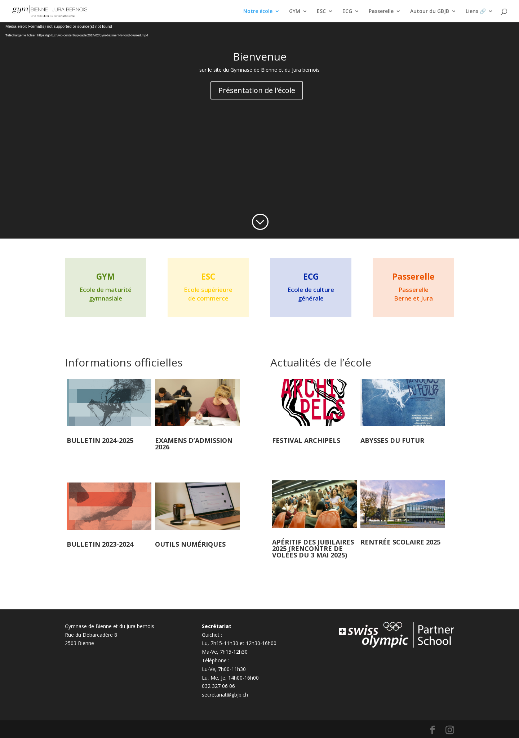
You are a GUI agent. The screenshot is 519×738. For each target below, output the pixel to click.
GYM (294, 11)
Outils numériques (190, 544)
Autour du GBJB (429, 11)
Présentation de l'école (256, 90)
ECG (347, 11)
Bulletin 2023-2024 (100, 544)
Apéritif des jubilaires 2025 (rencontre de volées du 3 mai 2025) (313, 548)
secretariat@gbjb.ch (225, 694)
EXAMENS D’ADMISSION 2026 (193, 443)
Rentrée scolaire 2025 (400, 542)
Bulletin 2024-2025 (100, 440)
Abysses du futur (392, 440)
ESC (321, 11)
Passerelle (381, 11)
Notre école (257, 11)
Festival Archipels (306, 440)
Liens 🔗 (476, 11)
